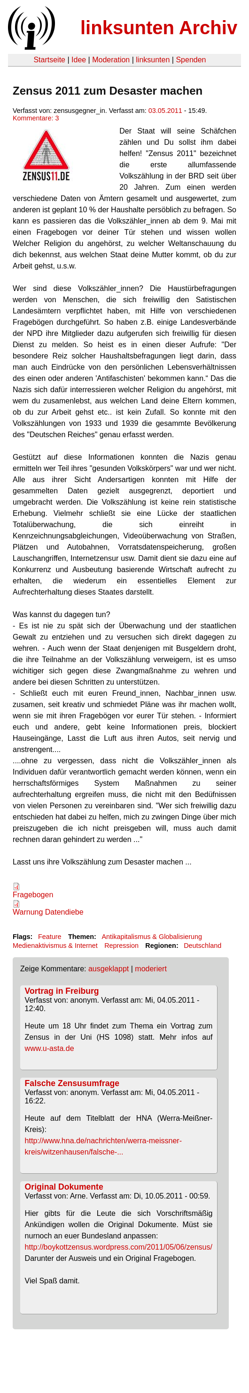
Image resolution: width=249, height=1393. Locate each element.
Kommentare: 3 (36, 118)
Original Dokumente (64, 1187)
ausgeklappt (108, 969)
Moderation (111, 60)
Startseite (49, 60)
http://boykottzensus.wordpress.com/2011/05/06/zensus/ (118, 1247)
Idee (78, 60)
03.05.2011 (165, 110)
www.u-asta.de (49, 1048)
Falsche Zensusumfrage (72, 1083)
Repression (121, 945)
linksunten (153, 60)
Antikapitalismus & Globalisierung (151, 936)
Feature (50, 936)
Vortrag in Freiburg (62, 991)
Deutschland (202, 945)
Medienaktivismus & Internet (55, 945)
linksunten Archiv (158, 27)
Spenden (191, 60)
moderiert (151, 969)
